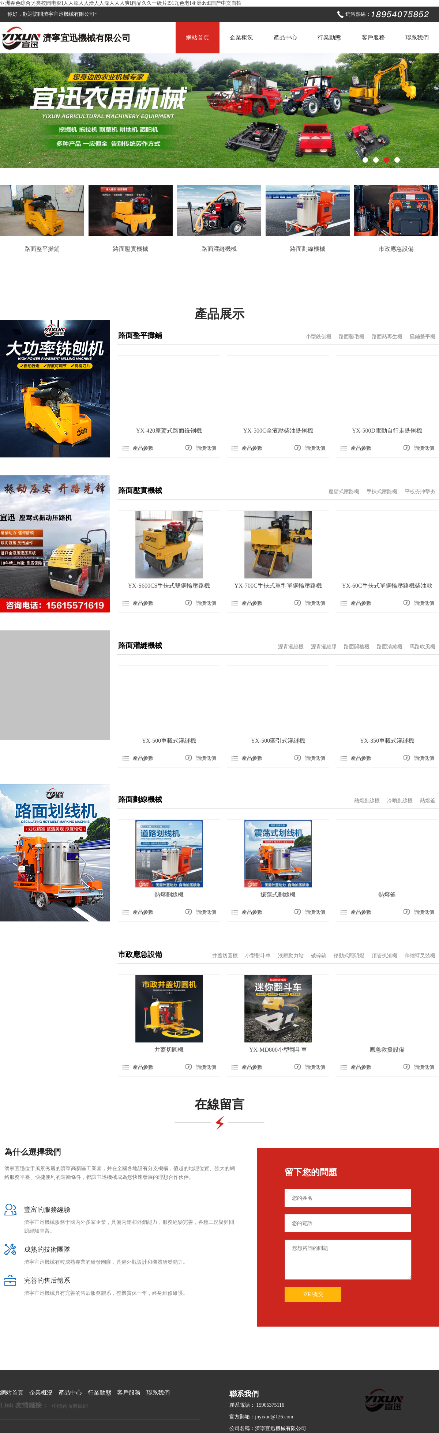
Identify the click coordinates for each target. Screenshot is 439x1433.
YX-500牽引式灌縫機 (278, 741)
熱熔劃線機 (367, 800)
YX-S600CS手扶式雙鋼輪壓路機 (169, 585)
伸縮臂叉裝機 (420, 955)
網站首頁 (197, 37)
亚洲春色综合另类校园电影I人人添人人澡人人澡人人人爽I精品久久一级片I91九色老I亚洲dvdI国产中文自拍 (120, 3)
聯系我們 (417, 37)
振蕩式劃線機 (278, 894)
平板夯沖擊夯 (420, 491)
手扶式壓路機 (382, 491)
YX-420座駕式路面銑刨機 (169, 430)
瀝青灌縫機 (291, 646)
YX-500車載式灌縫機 (169, 741)
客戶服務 (373, 37)
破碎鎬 (318, 955)
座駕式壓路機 (344, 491)
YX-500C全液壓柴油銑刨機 (278, 430)
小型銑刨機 (318, 336)
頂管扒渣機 (384, 955)
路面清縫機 (389, 646)
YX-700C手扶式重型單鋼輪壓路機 (278, 585)
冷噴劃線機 (400, 800)
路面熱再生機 (387, 336)
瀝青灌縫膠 (324, 646)
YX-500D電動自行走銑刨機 (387, 430)
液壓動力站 (291, 955)
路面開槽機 (356, 646)
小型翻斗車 (258, 955)
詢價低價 (200, 448)
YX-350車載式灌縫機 (387, 741)
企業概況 (241, 37)
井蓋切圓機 (225, 955)
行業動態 (329, 37)
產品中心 (285, 37)
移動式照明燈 (349, 955)
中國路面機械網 (70, 1406)
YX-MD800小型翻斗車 (278, 1050)
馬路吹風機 (422, 646)
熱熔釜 (427, 800)
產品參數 (138, 448)
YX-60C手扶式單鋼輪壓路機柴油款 (387, 585)
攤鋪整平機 (422, 336)
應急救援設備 (387, 1050)
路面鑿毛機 (351, 336)
